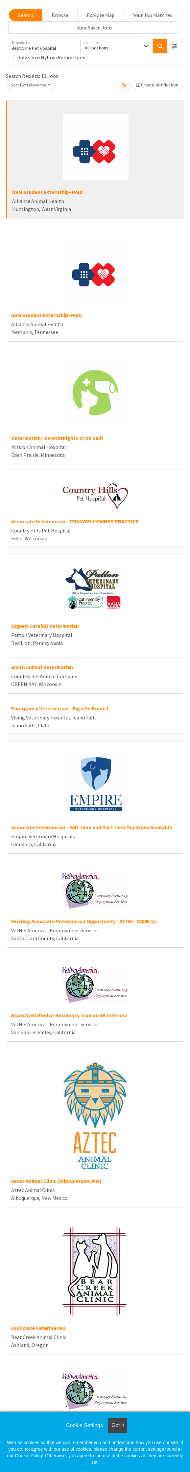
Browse (60, 15)
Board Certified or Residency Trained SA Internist (69, 1015)
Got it (117, 1425)
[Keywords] (45, 46)
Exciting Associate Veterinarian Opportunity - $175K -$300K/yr (83, 921)
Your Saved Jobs (94, 27)
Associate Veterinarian (38, 1328)
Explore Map (101, 15)
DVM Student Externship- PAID (47, 192)
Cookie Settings (84, 1425)
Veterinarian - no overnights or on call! (57, 438)
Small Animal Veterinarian (42, 667)
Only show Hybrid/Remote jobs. (51, 57)
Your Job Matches (152, 15)
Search (25, 15)
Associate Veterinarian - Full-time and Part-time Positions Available (91, 827)
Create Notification (157, 85)
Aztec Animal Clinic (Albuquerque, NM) (56, 1181)
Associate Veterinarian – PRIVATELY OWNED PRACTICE (75, 521)
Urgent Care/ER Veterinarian (45, 626)
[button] (174, 46)
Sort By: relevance (29, 85)
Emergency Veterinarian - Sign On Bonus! (59, 708)
